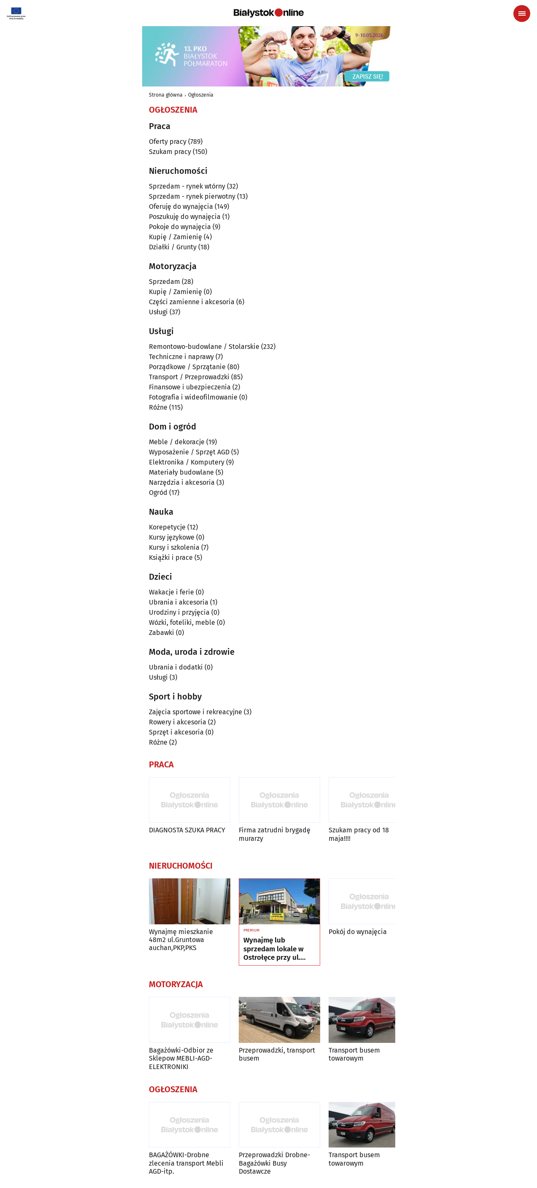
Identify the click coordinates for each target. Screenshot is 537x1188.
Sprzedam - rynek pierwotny (192, 196)
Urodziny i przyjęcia (179, 612)
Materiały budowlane (181, 472)
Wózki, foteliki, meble (182, 622)
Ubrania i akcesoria (178, 602)
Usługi (158, 312)
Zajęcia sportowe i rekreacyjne (195, 712)
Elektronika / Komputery (186, 462)
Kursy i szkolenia (174, 547)
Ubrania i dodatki (176, 667)
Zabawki (161, 633)
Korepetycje (167, 527)
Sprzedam (164, 282)
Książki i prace (171, 558)
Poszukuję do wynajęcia (185, 217)
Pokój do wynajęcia (358, 932)
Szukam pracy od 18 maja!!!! (359, 834)
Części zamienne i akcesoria (192, 302)
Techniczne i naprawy (181, 357)
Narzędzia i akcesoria (182, 482)
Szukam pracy (170, 152)
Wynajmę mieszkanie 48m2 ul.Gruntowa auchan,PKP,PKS (181, 940)
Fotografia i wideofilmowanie (193, 397)
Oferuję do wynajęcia (181, 206)
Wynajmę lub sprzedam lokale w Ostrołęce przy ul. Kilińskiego (273, 949)
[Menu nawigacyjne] (521, 13)
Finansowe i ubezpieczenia (190, 387)
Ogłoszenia (200, 95)
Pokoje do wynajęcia (180, 227)
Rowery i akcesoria (177, 722)
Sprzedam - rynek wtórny (187, 186)
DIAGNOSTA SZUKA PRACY (187, 830)
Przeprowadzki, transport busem (277, 1054)
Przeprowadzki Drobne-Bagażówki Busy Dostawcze (274, 1163)
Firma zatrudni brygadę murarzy (274, 834)
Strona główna (166, 95)
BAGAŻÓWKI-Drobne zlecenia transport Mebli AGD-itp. (186, 1163)
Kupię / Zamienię (175, 237)
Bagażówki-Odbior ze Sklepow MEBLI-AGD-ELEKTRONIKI (181, 1058)
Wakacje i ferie (171, 592)
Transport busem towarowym (354, 1054)
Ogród (158, 493)
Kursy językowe (171, 537)
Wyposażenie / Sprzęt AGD (189, 452)
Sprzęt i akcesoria (176, 732)
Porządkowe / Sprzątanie (187, 367)
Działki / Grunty (173, 247)
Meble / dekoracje (177, 442)
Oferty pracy (167, 142)
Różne (158, 407)
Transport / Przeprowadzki (189, 377)
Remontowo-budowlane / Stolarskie (204, 347)
